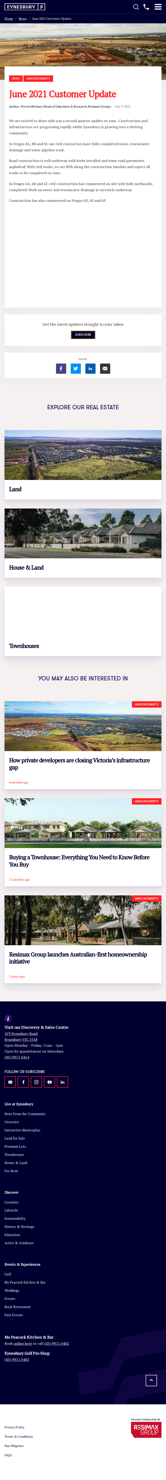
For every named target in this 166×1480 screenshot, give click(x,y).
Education (12, 1234)
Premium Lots (15, 1146)
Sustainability (15, 1218)
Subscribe (83, 334)
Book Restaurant (18, 1306)
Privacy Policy (14, 1427)
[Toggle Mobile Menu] (158, 6)
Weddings (12, 1290)
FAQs (8, 1455)
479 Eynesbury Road (21, 1033)
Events (10, 1298)
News (23, 18)
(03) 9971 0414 (17, 1057)
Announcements (38, 78)
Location (11, 1202)
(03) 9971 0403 (17, 1359)
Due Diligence (14, 1446)
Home (9, 18)
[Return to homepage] (25, 6)
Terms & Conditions (19, 1436)
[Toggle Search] (136, 6)
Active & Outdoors (19, 1243)
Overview (12, 1122)
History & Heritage (19, 1226)
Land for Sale (15, 1138)
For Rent (11, 1171)
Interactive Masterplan (22, 1130)
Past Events (14, 1315)
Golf (8, 1274)
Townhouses (14, 1154)
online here (23, 1343)
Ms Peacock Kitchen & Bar (25, 1282)
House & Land (16, 1162)
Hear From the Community (25, 1113)
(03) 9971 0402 (56, 1343)
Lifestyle (11, 1210)
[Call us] (146, 6)
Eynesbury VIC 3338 (21, 1039)
